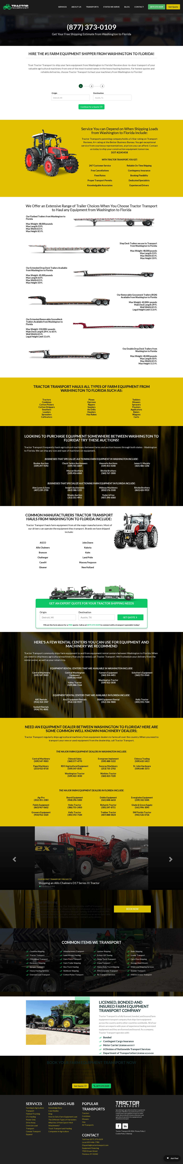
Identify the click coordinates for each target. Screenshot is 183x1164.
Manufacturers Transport (73, 951)
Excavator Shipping (37, 963)
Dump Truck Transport (106, 959)
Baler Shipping (136, 951)
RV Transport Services (106, 974)
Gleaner (43, 567)
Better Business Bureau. (122, 142)
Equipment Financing (90, 1148)
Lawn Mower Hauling (72, 955)
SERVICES (62, 7)
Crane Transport (103, 963)
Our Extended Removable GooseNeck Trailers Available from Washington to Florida (44, 322)
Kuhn (87, 552)
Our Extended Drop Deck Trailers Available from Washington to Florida (46, 269)
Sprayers (136, 404)
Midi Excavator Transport (141, 974)
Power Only (31, 1119)
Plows (91, 399)
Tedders (136, 399)
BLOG (127, 7)
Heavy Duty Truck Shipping (108, 967)
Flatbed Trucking (33, 1114)
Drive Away (30, 1122)
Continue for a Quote (91, 107)
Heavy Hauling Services (39, 971)
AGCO (43, 542)
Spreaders (47, 414)
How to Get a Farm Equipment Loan (62, 1117)
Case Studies (53, 1111)
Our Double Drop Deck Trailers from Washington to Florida (140, 349)
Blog (50, 1114)
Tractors (46, 399)
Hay (83, 1122)
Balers (136, 412)
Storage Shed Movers (139, 963)
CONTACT (139, 7)
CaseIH (42, 562)
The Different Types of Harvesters (62, 1119)
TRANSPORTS (92, 7)
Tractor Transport (37, 955)
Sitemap (129, 1134)
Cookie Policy (120, 1134)
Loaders (47, 412)
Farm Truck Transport (72, 959)
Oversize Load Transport (40, 974)
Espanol (29, 1134)
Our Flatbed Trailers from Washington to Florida (45, 217)
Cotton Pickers (46, 404)
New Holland (88, 567)
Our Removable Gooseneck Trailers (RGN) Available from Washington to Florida (137, 296)
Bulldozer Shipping (71, 971)
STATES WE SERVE (111, 7)
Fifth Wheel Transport (39, 959)
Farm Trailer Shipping (72, 963)
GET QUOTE (130, 617)
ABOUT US (76, 7)
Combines (46, 402)
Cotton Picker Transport (73, 974)
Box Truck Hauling (71, 967)
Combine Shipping (37, 951)
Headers (91, 412)
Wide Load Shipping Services (142, 967)
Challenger (43, 557)
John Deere (87, 542)
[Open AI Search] (172, 1158)
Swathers (46, 409)
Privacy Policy (139, 1131)
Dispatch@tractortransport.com (95, 1145)
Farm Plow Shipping (139, 959)
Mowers (136, 402)
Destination (98, 93)
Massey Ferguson (87, 562)
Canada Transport (33, 1131)
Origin (54, 93)
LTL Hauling (31, 1117)
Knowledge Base (55, 1108)
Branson (43, 552)
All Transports (88, 1125)
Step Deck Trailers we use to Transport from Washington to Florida (138, 244)
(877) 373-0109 (156, 7)
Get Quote (173, 7)
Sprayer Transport (37, 967)
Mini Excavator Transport (107, 971)
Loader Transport (138, 955)
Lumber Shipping (104, 951)
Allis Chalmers (43, 547)
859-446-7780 (93, 1142)
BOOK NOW (132, 909)
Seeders (92, 407)
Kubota (87, 547)
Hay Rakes (92, 414)
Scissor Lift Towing (104, 955)
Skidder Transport (138, 971)
